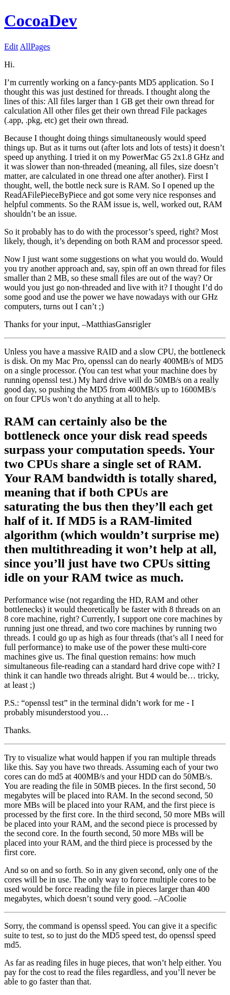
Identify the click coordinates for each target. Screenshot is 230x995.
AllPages (35, 46)
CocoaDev (40, 20)
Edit (11, 46)
